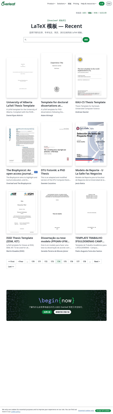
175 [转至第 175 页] (65, 261)
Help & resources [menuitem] (88, 3)
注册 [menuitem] (101, 3)
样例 (95, 13)
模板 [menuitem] (69, 3)
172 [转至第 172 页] (45, 261)
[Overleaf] (8, 3)
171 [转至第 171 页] (39, 261)
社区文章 (103, 13)
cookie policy (15, 412)
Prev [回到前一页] (20, 261)
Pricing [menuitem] (76, 3)
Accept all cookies (103, 411)
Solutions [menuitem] (61, 3)
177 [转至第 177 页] (78, 261)
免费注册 (47, 312)
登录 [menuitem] (109, 3)
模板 (90, 13)
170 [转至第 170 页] (33, 261)
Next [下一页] (97, 261)
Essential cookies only (86, 411)
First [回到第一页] (11, 261)
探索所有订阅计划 (62, 312)
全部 (84, 13)
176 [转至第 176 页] (71, 261)
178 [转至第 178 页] (84, 261)
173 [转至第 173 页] (52, 261)
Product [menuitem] (50, 3)
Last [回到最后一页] (11, 266)
